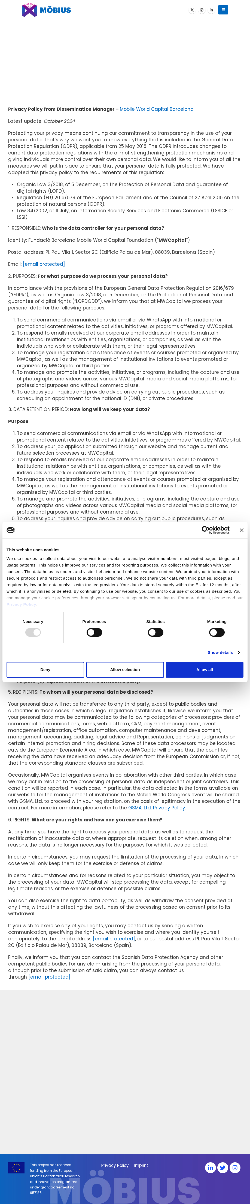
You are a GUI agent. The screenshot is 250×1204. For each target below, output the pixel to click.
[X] (192, 10)
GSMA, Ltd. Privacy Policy (156, 807)
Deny (45, 669)
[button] (223, 9)
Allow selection (125, 669)
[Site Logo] (46, 10)
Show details (220, 652)
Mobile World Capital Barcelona (157, 109)
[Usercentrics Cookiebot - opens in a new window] (206, 530)
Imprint (141, 1165)
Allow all (204, 669)
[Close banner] (241, 530)
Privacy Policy (21, 604)
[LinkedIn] (211, 10)
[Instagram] (202, 10)
